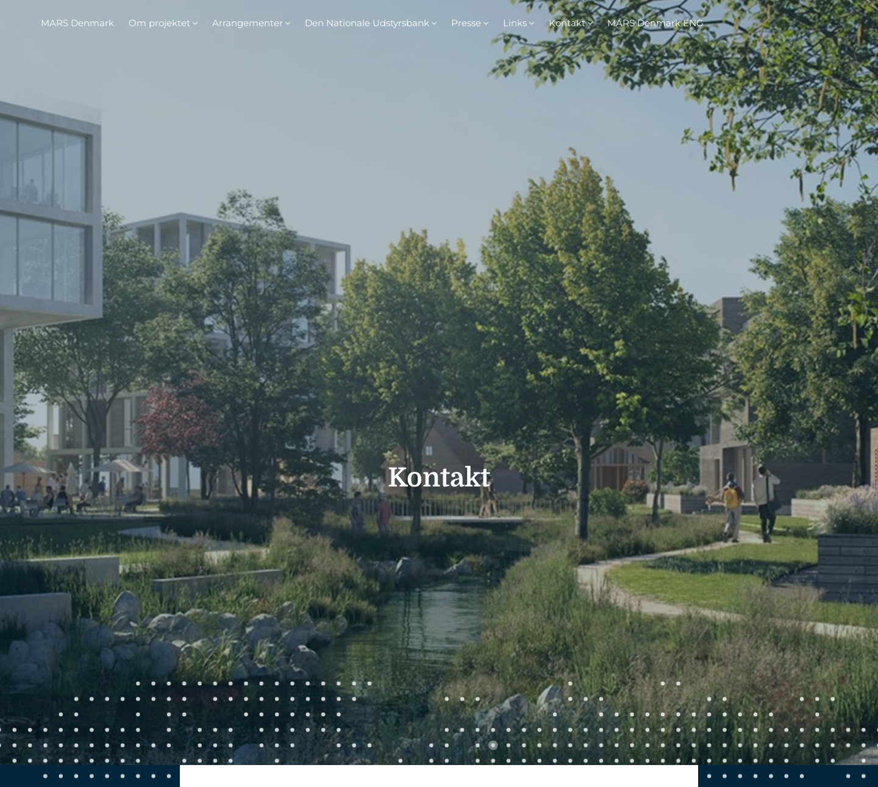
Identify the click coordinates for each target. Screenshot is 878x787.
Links (515, 23)
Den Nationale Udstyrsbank (367, 23)
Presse (466, 23)
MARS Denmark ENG (655, 23)
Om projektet (159, 23)
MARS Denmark (77, 23)
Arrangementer (247, 23)
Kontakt (567, 23)
